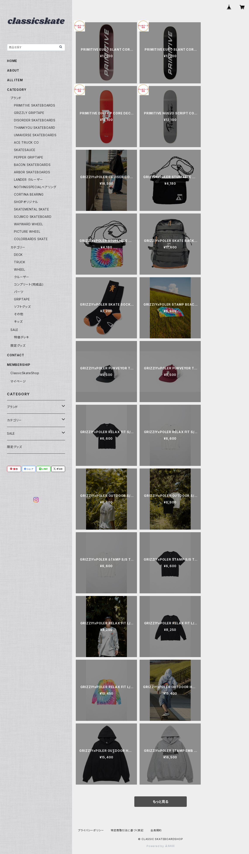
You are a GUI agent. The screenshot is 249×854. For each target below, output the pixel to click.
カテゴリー (17, 247)
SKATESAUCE (24, 150)
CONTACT (15, 355)
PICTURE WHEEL (27, 231)
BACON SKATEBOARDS (32, 165)
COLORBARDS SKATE (31, 239)
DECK (18, 255)
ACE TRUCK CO (26, 142)
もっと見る (160, 801)
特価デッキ (21, 337)
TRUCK (19, 262)
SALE (14, 330)
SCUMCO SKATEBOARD (33, 217)
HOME (12, 61)
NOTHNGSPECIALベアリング (35, 187)
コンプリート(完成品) (29, 284)
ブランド (15, 98)
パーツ (18, 292)
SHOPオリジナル (26, 202)
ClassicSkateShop (24, 373)
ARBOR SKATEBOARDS (32, 172)
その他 (18, 314)
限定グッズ (18, 345)
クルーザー (21, 277)
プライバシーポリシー (91, 830)
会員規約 (156, 830)
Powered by (161, 846)
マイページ (18, 381)
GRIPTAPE (22, 299)
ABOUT (13, 70)
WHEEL (19, 269)
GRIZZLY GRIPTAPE (29, 113)
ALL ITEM (15, 80)
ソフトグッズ (22, 306)
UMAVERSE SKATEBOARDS (35, 135)
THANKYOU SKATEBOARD (34, 127)
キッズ (18, 321)
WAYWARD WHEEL (28, 224)
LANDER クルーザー (28, 179)
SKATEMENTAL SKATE (31, 209)
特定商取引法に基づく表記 (127, 830)
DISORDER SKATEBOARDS (34, 120)
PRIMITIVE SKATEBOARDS (34, 105)
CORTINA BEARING (29, 194)
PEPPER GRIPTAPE (28, 157)
